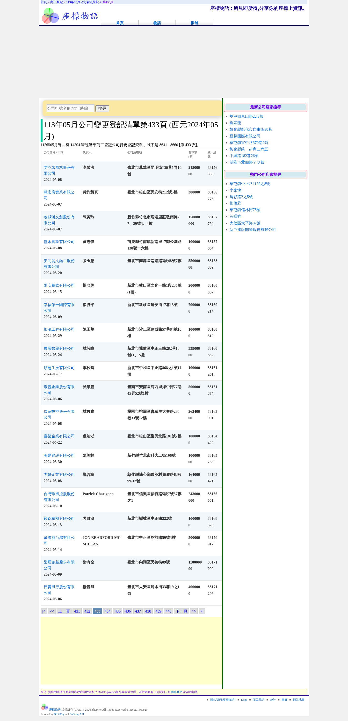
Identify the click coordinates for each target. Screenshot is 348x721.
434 (107, 611)
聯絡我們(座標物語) (222, 699)
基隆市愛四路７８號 (247, 162)
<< (52, 611)
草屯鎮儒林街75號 (245, 210)
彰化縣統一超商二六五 (249, 149)
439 (158, 611)
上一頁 (64, 611)
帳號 (194, 23)
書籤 (284, 699)
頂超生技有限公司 (59, 368)
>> (194, 611)
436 (128, 611)
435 (118, 611)
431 (77, 611)
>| (201, 611)
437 (138, 611)
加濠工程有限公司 (59, 329)
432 (87, 611)
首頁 (120, 23)
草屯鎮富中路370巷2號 (249, 143)
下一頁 (181, 611)
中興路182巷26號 (244, 156)
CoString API (77, 714)
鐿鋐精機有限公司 (59, 518)
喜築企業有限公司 (59, 436)
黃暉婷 (235, 216)
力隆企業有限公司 (59, 474)
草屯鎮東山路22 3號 (246, 116)
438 (148, 611)
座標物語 (55, 709)
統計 (273, 699)
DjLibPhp (59, 714)
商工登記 (258, 699)
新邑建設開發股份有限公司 (253, 230)
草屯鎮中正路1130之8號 (250, 184)
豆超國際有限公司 (245, 136)
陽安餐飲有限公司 (59, 285)
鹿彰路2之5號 (241, 197)
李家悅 (235, 190)
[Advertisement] (174, 62)
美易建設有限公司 (59, 455)
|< (43, 611)
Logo (244, 699)
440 (168, 611)
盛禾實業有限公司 (59, 242)
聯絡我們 (176, 692)
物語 (157, 23)
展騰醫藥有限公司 (59, 348)
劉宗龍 (235, 123)
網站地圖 (298, 699)
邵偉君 (235, 203)
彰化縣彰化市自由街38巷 (251, 129)
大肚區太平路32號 (245, 223)
